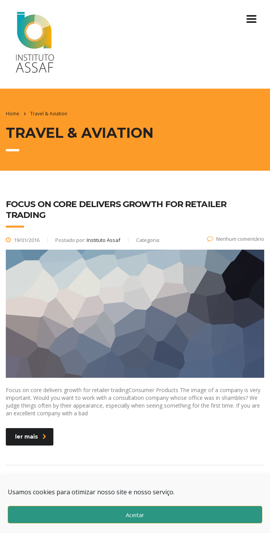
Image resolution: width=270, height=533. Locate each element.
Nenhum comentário (235, 238)
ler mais (30, 436)
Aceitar (135, 515)
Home (12, 113)
